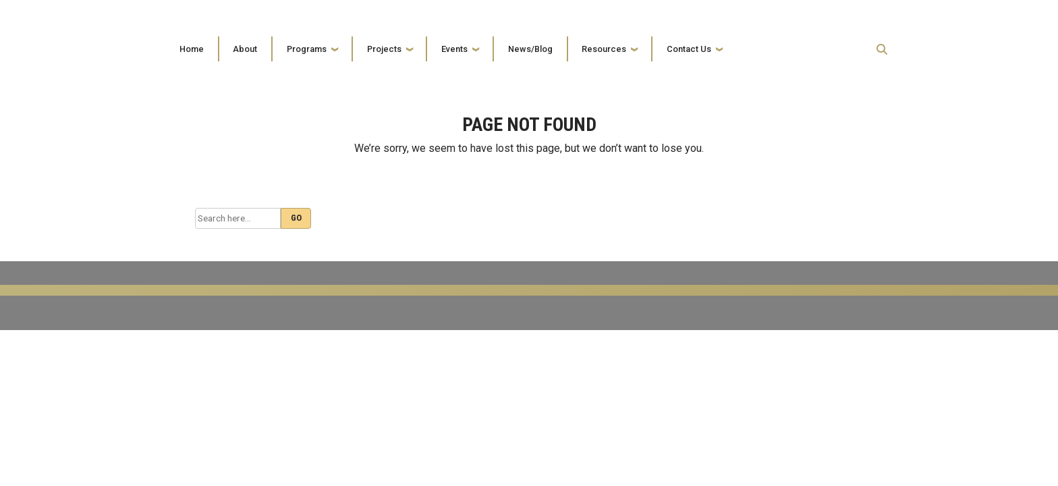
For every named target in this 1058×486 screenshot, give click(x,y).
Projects (384, 49)
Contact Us (689, 49)
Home (191, 49)
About (245, 49)
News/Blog (530, 49)
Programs (307, 49)
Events (454, 49)
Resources (604, 49)
